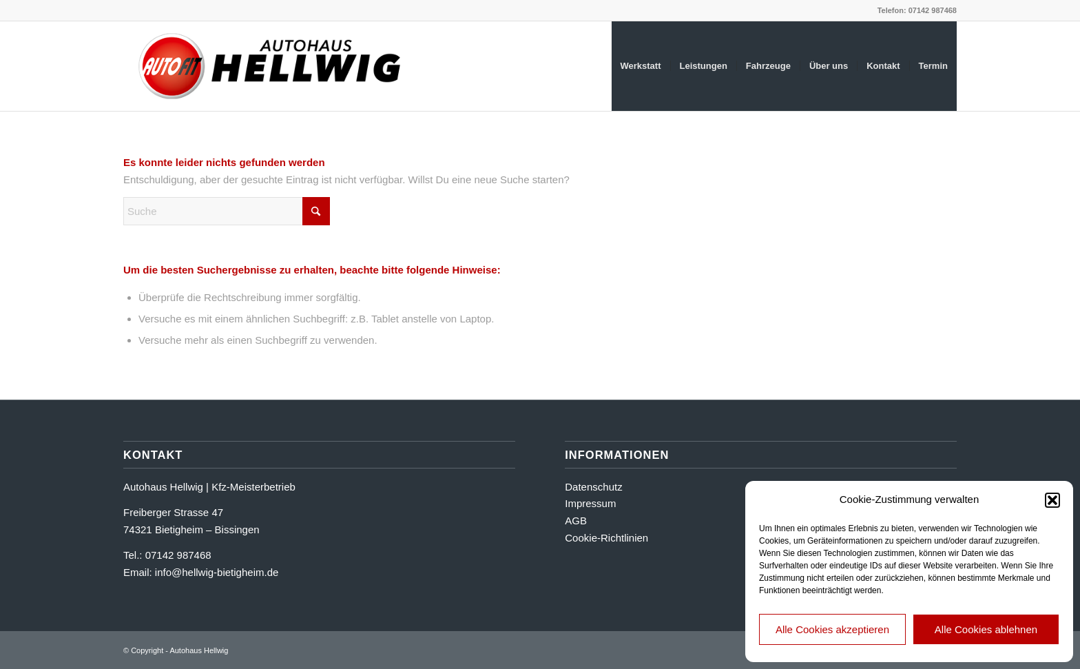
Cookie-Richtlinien (606, 538)
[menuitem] (641, 66)
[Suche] (226, 211)
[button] (1052, 500)
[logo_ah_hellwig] (271, 66)
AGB (576, 520)
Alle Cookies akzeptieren (832, 629)
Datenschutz (593, 487)
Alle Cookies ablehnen (986, 629)
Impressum (590, 503)
